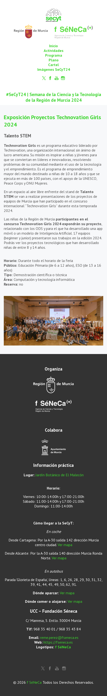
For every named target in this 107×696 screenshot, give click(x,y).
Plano (54, 60)
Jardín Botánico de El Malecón (59, 474)
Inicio (53, 45)
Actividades (54, 50)
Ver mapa (65, 544)
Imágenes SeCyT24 (53, 69)
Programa (53, 55)
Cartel (53, 64)
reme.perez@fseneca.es (59, 637)
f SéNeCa (63, 647)
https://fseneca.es (58, 642)
